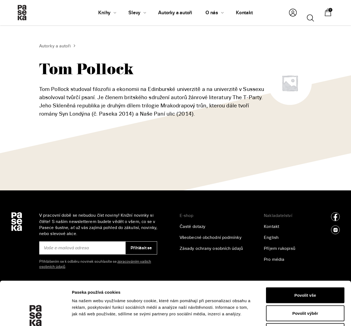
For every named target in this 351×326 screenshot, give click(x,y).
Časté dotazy (192, 226)
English (271, 237)
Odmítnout (305, 290)
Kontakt (271, 226)
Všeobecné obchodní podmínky (211, 237)
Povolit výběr (305, 272)
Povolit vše (305, 254)
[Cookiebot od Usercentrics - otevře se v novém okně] (36, 315)
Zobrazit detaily (291, 315)
